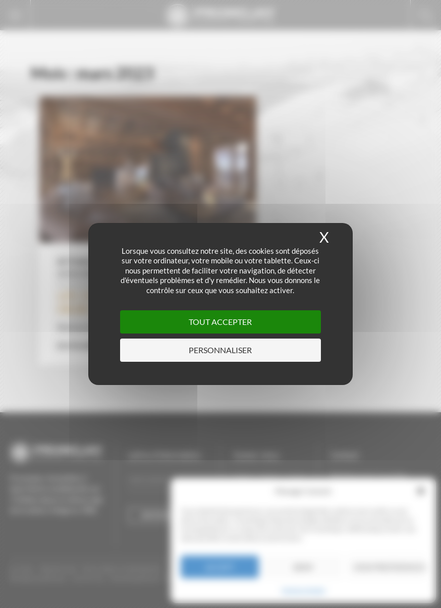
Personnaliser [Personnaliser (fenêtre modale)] (220, 350)
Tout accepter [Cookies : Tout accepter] (220, 321)
